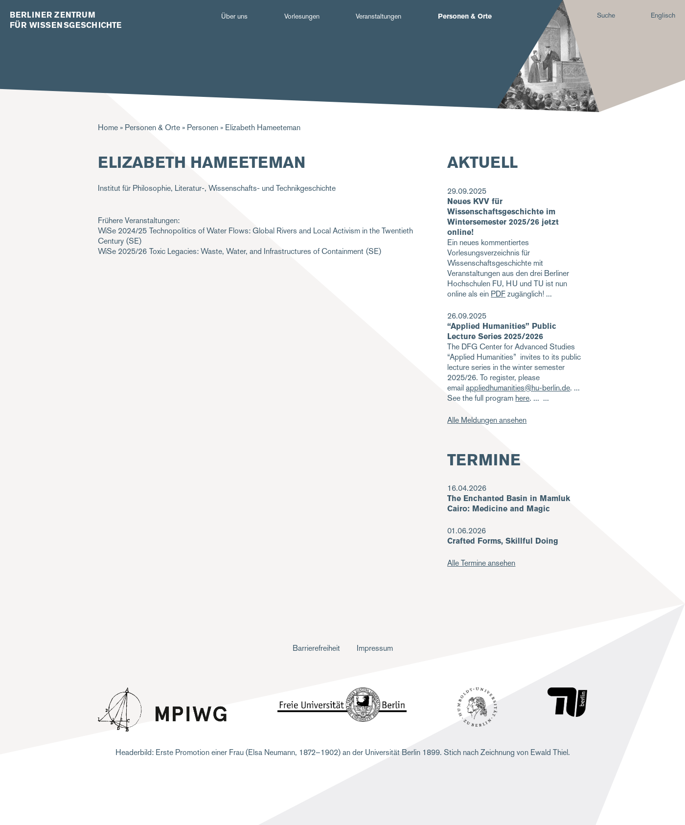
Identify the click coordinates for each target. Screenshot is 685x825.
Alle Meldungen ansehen (486, 420)
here (522, 398)
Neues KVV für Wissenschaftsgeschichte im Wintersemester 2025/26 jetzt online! (503, 216)
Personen (202, 127)
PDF (498, 294)
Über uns (234, 16)
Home (108, 127)
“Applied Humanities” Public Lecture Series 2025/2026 (501, 331)
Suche (606, 15)
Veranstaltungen (378, 16)
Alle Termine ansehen (481, 563)
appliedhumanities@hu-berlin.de (518, 388)
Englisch (663, 15)
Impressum (375, 648)
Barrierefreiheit (316, 648)
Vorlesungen (302, 16)
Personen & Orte (465, 16)
